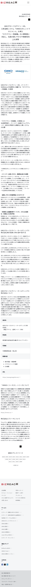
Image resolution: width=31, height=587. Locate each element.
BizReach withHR (6, 548)
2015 (17, 459)
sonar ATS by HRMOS (7, 535)
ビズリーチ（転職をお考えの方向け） (11, 512)
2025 (6, 457)
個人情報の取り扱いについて (9, 576)
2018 (6, 459)
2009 (20, 461)
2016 (13, 459)
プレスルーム (19, 495)
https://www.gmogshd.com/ (11, 377)
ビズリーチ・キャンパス (7, 538)
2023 (13, 457)
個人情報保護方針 (6, 573)
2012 (10, 461)
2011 (13, 461)
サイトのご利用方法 (20, 498)
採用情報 (18, 500)
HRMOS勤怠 (4, 526)
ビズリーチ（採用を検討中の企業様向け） (12, 515)
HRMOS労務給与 (6, 532)
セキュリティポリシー (7, 579)
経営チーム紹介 (19, 493)
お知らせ (15, 465)
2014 (20, 459)
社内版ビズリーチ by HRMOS (9, 518)
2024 (10, 457)
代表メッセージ (19, 490)
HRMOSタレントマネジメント (9, 521)
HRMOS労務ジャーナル (7, 554)
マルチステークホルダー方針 (9, 581)
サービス (4, 495)
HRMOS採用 (4, 523)
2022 (17, 457)
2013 (24, 459)
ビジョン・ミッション (7, 493)
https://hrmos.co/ (6, 412)
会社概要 (4, 490)
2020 (24, 457)
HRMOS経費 (4, 529)
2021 (20, 457)
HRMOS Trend (5, 551)
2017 (10, 459)
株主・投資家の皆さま (7, 584)
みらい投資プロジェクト (7, 498)
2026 (3, 457)
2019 (27, 457)
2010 (17, 461)
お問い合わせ (5, 500)
